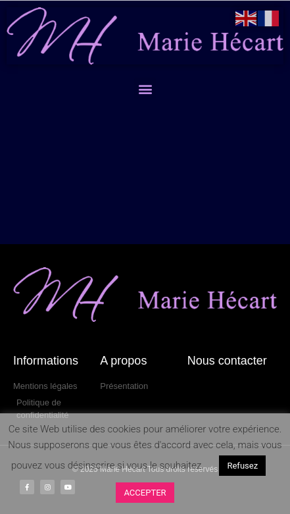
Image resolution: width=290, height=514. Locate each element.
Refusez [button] (242, 466)
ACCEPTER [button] (145, 493)
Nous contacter (227, 360)
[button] (145, 88)
